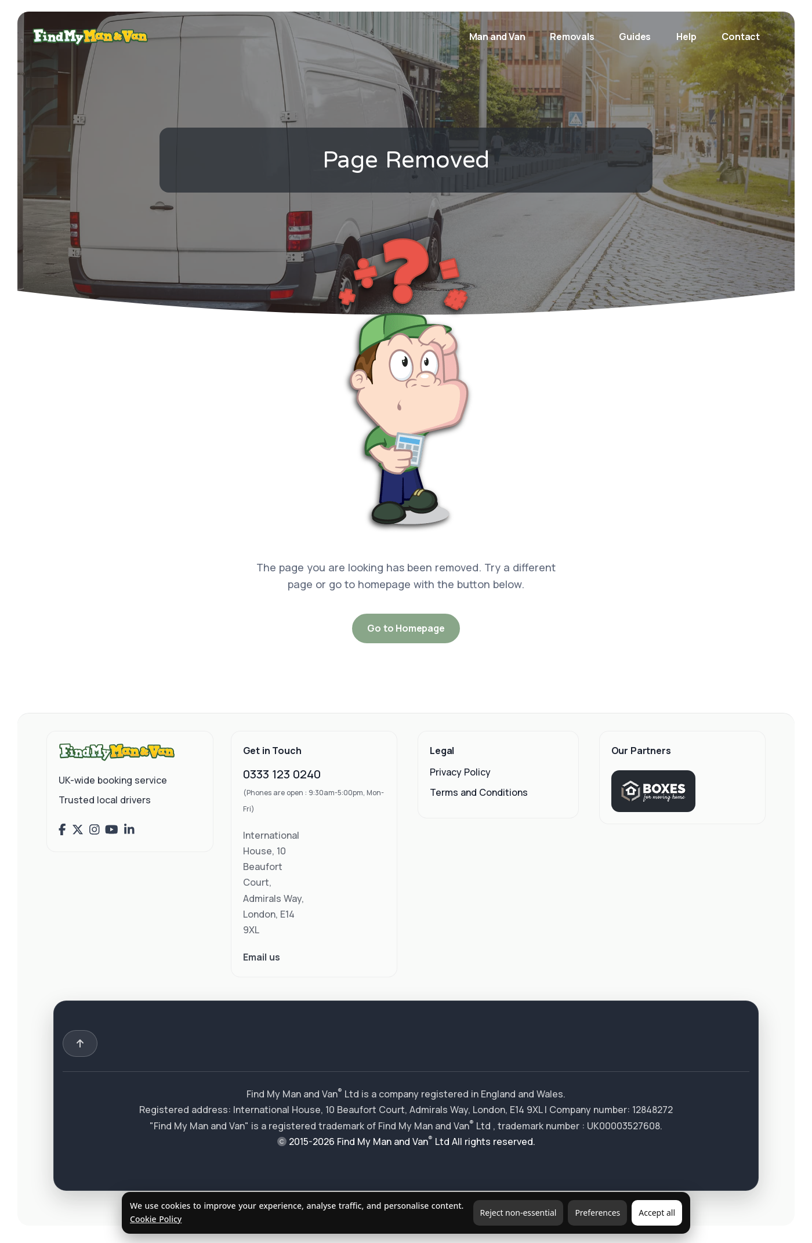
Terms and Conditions (479, 792)
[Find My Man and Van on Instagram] (94, 830)
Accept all (657, 1212)
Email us (261, 957)
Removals (573, 36)
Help (686, 36)
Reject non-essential (518, 1212)
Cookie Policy (156, 1218)
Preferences (597, 1212)
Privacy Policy (460, 772)
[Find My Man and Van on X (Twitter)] (78, 830)
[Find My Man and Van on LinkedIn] (129, 830)
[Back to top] (80, 1043)
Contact (741, 36)
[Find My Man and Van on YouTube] (111, 830)
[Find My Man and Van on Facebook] (62, 830)
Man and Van (498, 36)
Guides (635, 36)
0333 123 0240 (282, 774)
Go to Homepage (405, 628)
